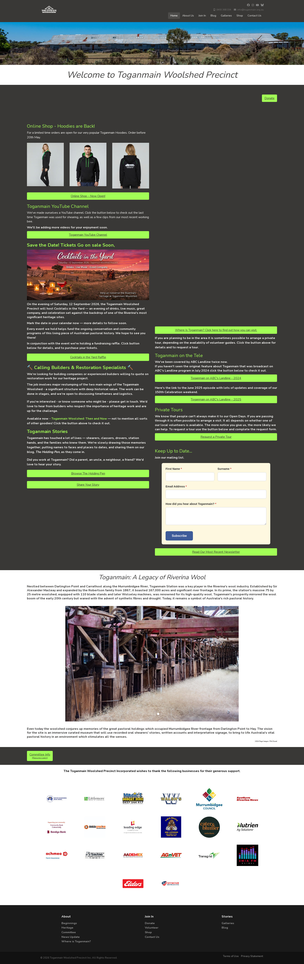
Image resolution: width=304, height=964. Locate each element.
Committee (68, 932)
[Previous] (69, 663)
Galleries (226, 15)
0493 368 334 (222, 9)
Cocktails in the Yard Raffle (88, 357)
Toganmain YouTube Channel (88, 235)
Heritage (67, 928)
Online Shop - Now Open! (88, 196)
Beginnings (69, 923)
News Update (70, 937)
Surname (224, 468)
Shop (240, 15)
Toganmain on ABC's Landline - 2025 (216, 399)
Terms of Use (231, 956)
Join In (202, 15)
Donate (269, 98)
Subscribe (179, 535)
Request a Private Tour (215, 437)
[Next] (235, 663)
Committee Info (39, 755)
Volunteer (151, 928)
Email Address (175, 486)
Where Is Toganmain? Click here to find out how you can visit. (216, 330)
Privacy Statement (252, 956)
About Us (188, 15)
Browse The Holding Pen (88, 473)
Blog (213, 15)
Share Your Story (88, 485)
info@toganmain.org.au (249, 9)
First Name (173, 468)
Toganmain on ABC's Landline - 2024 (216, 378)
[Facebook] (248, 5)
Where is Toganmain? (76, 941)
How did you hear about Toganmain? (190, 503)
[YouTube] (257, 5)
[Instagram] (253, 5)
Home (174, 15)
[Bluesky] (262, 5)
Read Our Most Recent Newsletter (216, 552)
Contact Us (254, 15)
